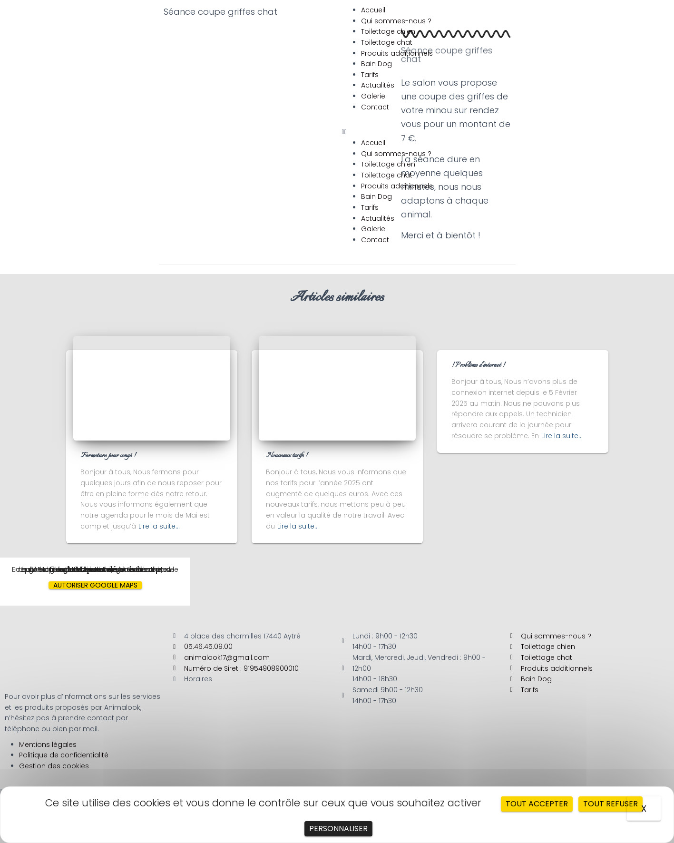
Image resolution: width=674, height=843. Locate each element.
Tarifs (370, 74)
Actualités (377, 85)
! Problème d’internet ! (478, 365)
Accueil (373, 10)
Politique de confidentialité (63, 755)
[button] (506, 132)
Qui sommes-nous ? (396, 21)
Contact (375, 107)
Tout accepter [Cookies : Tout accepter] (537, 803)
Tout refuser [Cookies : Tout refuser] (610, 803)
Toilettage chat (386, 42)
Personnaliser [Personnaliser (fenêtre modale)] (338, 828)
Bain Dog (376, 64)
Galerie (373, 96)
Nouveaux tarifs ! (286, 456)
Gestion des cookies (54, 766)
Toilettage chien (388, 31)
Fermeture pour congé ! (108, 456)
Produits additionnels (397, 53)
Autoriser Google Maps (95, 585)
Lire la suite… (159, 526)
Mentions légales (48, 744)
